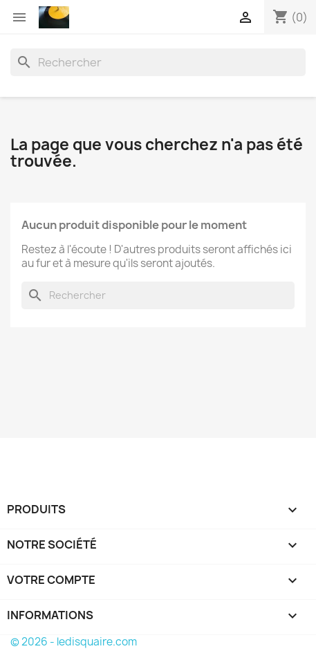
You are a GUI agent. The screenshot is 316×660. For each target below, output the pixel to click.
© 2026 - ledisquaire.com (73, 641)
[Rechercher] (158, 62)
